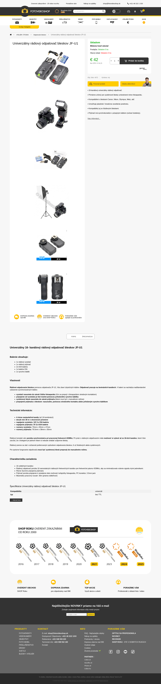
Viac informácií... (94, 118)
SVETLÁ (22, 651)
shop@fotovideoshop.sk (58, 633)
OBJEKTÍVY (23, 639)
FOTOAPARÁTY (25, 633)
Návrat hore (16, 500)
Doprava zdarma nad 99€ (94, 642)
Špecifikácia (87, 336)
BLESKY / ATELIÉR (26, 654)
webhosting (89, 681)
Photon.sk (87, 666)
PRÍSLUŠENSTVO (26, 645)
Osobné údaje (89, 645)
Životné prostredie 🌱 (92, 651)
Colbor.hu (87, 668)
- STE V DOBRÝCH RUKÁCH (129, 642)
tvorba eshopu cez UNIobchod (76, 681)
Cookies (87, 648)
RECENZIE (116, 639)
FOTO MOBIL (24, 642)
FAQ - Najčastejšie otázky (94, 633)
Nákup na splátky (91, 636)
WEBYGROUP (104, 681)
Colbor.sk (87, 660)
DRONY (22, 648)
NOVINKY (116, 636)
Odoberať (91, 614)
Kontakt (45, 645)
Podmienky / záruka (92, 639)
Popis (73, 336)
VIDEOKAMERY (25, 636)
